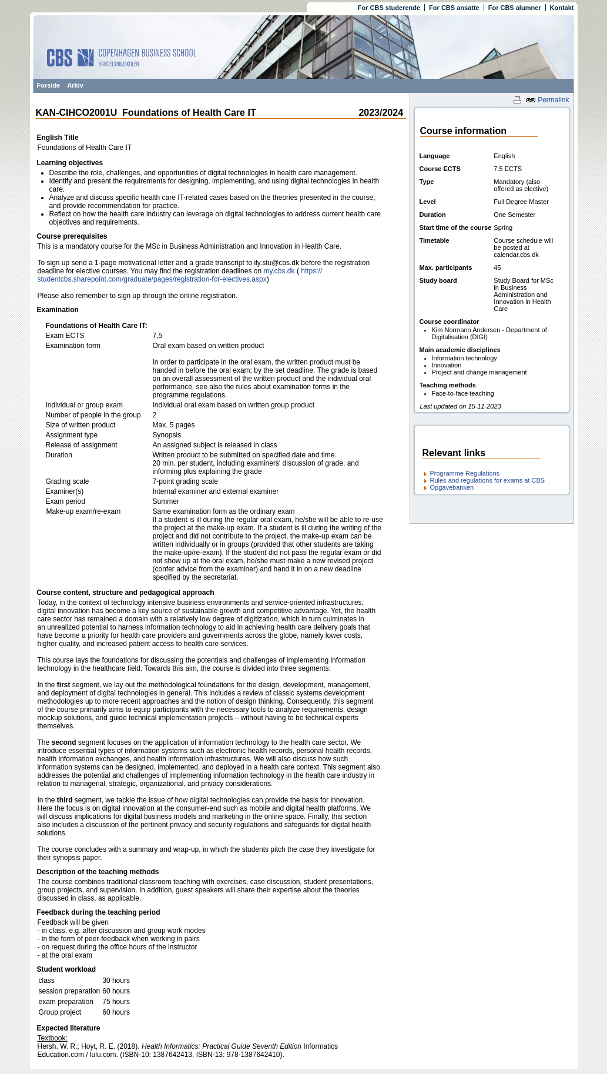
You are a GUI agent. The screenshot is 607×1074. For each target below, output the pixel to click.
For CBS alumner (514, 7)
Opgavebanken (452, 487)
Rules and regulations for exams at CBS (487, 480)
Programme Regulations (465, 473)
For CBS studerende (389, 7)
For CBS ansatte (454, 7)
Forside (49, 85)
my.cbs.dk (278, 271)
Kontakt (562, 7)
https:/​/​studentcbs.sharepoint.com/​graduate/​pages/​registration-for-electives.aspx (180, 275)
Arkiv (75, 85)
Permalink (547, 100)
